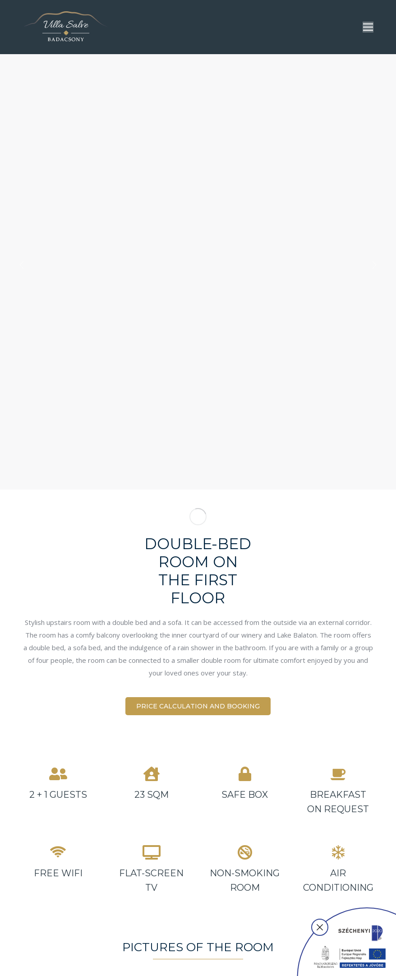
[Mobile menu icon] (368, 27)
